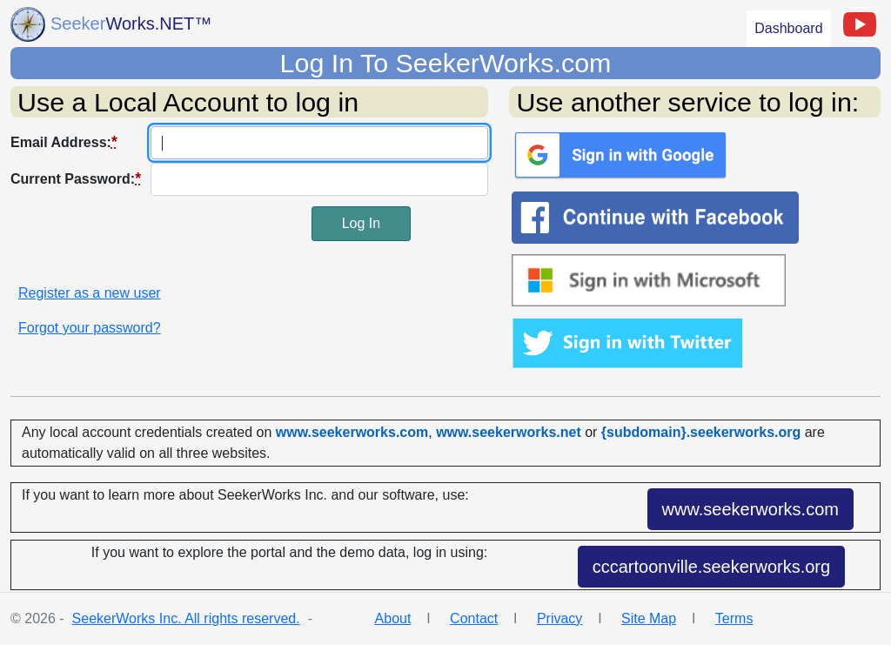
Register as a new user (89, 293)
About (393, 618)
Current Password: (75, 178)
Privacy (559, 618)
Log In (361, 223)
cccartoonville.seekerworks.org (711, 566)
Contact (474, 618)
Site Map (648, 618)
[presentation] (142, 240)
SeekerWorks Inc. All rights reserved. (186, 618)
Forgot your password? (89, 327)
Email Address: (63, 142)
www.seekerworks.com (750, 509)
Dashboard (788, 28)
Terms (734, 618)
